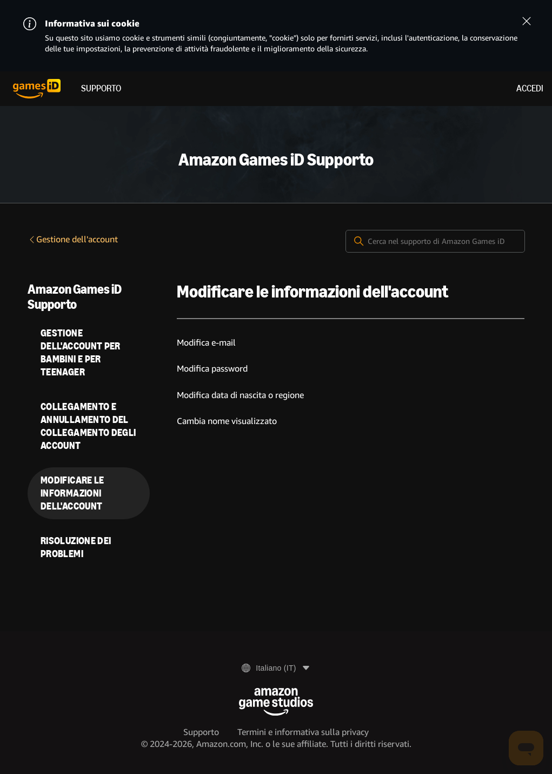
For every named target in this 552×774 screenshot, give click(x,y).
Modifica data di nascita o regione (240, 395)
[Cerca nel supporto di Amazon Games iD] (435, 241)
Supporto (101, 88)
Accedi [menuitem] (529, 88)
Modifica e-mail (206, 342)
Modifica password (212, 368)
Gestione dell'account (73, 239)
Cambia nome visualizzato (227, 421)
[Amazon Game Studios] (276, 702)
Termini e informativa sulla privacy (303, 732)
